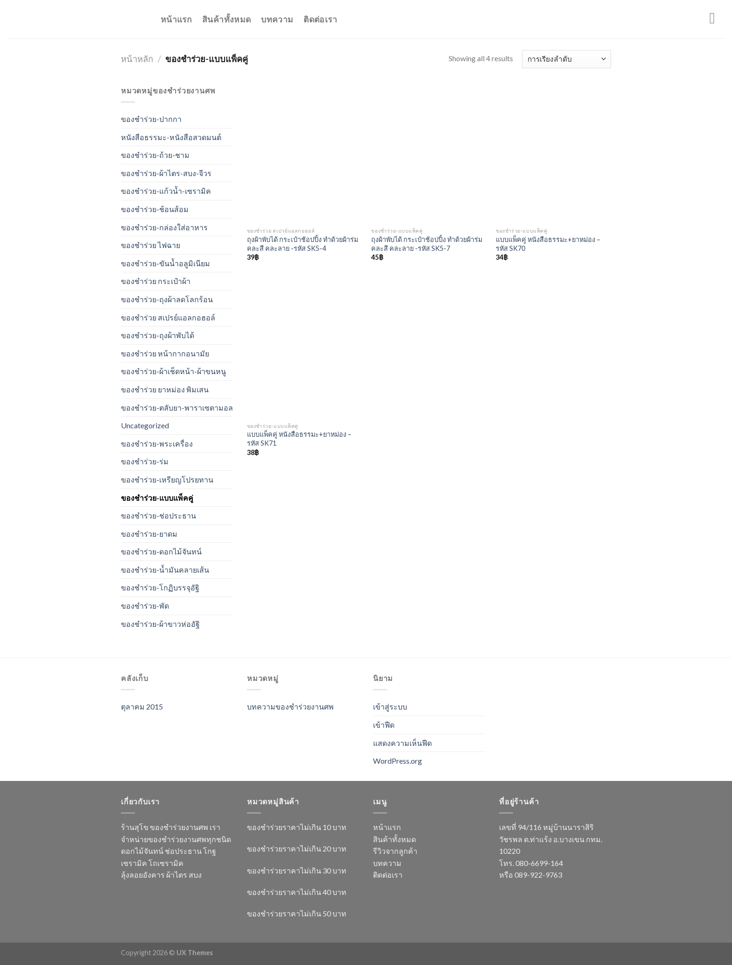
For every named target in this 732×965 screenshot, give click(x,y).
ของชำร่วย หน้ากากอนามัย (165, 353)
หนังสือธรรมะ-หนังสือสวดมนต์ (171, 137)
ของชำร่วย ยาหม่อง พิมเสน (165, 389)
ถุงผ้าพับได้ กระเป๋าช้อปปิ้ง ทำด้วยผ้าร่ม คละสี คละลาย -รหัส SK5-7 (426, 243)
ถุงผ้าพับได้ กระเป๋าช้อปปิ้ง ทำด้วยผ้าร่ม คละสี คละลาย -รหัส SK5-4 (302, 243)
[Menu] (717, 18)
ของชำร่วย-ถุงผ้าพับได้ (157, 335)
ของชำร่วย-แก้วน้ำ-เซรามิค (166, 190)
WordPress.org (397, 760)
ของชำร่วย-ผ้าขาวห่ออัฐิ (160, 623)
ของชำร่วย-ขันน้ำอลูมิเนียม (165, 263)
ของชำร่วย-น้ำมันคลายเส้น (165, 569)
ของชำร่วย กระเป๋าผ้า (155, 281)
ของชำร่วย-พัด (145, 605)
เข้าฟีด (383, 724)
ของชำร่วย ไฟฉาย (150, 245)
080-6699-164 (539, 863)
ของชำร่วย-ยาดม (149, 533)
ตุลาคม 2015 (142, 706)
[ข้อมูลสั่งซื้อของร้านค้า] (566, 59)
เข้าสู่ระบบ (390, 706)
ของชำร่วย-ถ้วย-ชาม (155, 154)
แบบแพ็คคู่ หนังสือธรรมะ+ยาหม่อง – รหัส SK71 (299, 438)
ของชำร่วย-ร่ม (145, 461)
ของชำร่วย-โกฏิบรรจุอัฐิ (160, 587)
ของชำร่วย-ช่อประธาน (158, 515)
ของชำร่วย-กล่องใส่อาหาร (164, 227)
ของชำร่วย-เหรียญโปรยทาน (167, 479)
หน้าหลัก (137, 59)
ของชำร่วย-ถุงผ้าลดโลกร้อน (167, 299)
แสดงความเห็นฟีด (402, 742)
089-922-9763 (538, 874)
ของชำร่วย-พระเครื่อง (157, 443)
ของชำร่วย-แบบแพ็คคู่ (157, 497)
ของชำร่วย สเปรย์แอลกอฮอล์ (168, 317)
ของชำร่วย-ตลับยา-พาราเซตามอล (177, 407)
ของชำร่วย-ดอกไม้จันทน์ (161, 551)
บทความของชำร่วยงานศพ (290, 706)
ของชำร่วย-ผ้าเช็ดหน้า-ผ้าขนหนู (173, 371)
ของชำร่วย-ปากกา (151, 118)
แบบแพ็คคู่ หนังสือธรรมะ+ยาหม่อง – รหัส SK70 (548, 243)
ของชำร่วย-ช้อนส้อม (155, 209)
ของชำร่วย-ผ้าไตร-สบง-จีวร (166, 173)
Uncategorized (145, 425)
